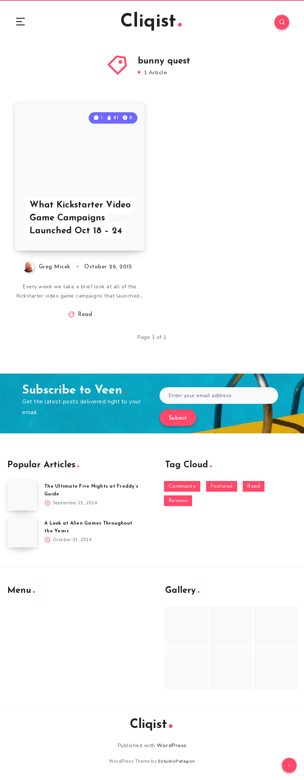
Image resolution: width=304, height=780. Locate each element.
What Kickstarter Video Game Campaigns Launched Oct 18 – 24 (80, 218)
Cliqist (151, 22)
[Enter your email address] (219, 395)
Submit (178, 418)
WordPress (172, 745)
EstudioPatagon (176, 761)
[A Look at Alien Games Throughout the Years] (22, 532)
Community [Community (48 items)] (182, 486)
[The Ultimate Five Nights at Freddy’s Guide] (22, 496)
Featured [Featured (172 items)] (222, 486)
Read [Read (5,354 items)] (253, 486)
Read (85, 314)
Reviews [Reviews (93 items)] (178, 501)
